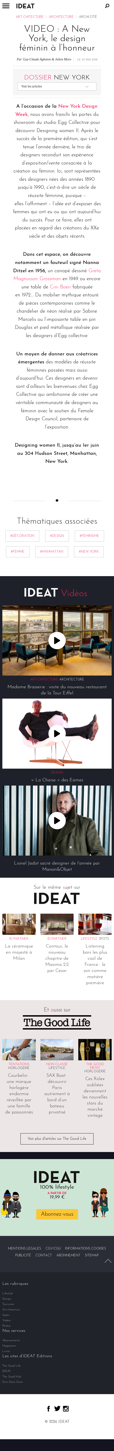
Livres (6, 1351)
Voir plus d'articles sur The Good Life (57, 1139)
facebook (48, 1409)
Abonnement (68, 1255)
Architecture (61, 17)
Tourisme (8, 1304)
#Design (57, 536)
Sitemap (92, 1255)
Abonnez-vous (57, 1214)
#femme (17, 552)
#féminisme (89, 536)
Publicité (23, 1255)
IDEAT (6, 1371)
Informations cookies (85, 1248)
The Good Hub (11, 1376)
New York (57, 78)
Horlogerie (19, 1068)
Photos (6, 1325)
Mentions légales (24, 1248)
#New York (89, 552)
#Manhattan (51, 552)
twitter (57, 1408)
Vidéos (6, 1320)
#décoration (22, 536)
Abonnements (11, 1340)
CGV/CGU (53, 1248)
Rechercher (107, 6)
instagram (66, 1409)
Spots (104, 939)
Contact (43, 1255)
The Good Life (11, 1365)
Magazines (9, 1345)
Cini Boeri (60, 287)
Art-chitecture (30, 17)
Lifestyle (57, 1068)
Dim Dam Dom (12, 1382)
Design (6, 1298)
